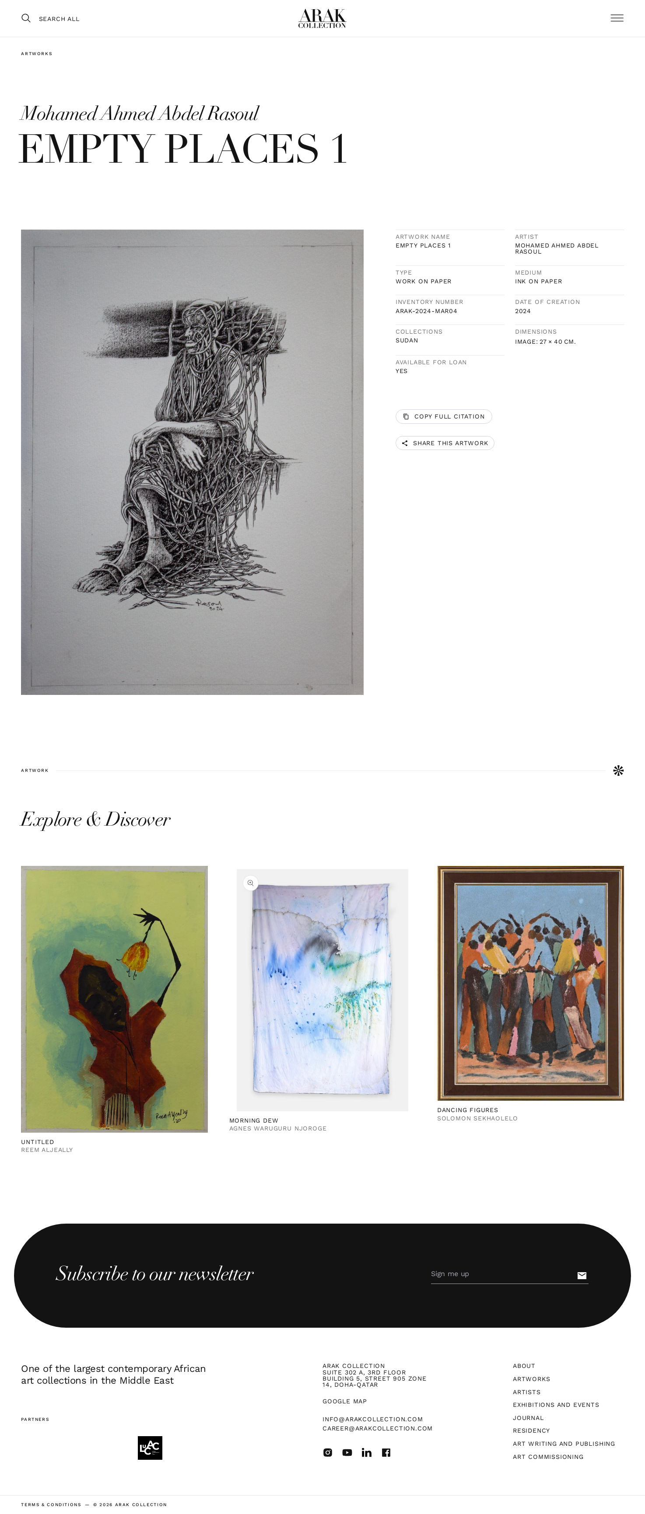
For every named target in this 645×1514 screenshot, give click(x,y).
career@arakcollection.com (377, 1428)
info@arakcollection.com (372, 1419)
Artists (527, 1392)
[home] (322, 18)
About (524, 1366)
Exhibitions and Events (556, 1405)
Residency (531, 1430)
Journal (528, 1418)
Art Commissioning (548, 1457)
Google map (344, 1401)
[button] (617, 18)
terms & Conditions (51, 1505)
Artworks (36, 53)
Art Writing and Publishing (564, 1444)
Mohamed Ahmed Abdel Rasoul (557, 248)
